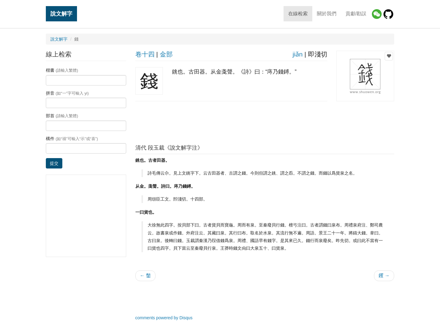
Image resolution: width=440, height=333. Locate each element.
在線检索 (298, 13)
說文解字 (61, 13)
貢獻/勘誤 (356, 13)
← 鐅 (145, 275)
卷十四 (145, 54)
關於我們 (326, 13)
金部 (166, 54)
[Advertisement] (264, 121)
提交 (54, 163)
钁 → (384, 275)
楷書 (62, 70)
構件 (72, 138)
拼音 (67, 93)
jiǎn (297, 54)
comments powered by (164, 317)
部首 (62, 115)
